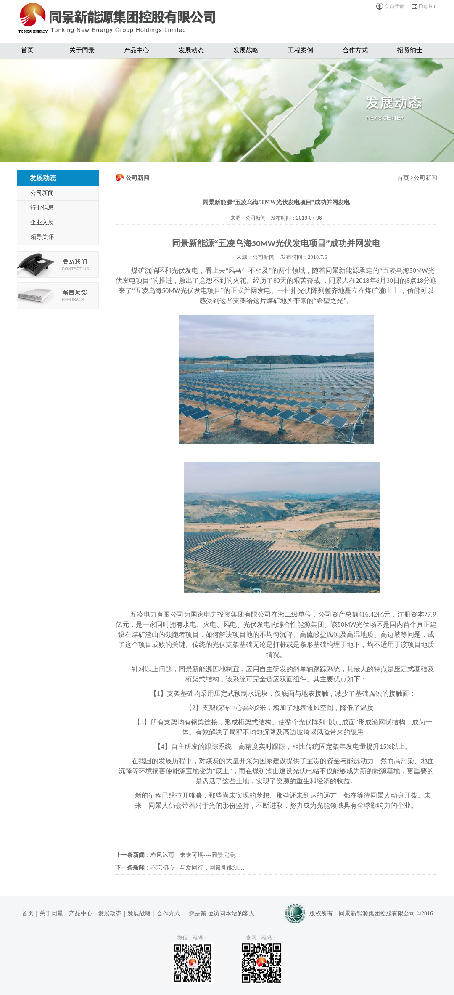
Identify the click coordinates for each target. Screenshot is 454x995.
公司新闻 (42, 193)
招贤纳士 (409, 50)
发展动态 (191, 50)
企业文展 (42, 222)
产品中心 (136, 50)
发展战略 (246, 50)
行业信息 (42, 208)
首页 (27, 50)
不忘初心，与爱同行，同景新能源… (180, 868)
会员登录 (390, 6)
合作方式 (355, 50)
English (422, 6)
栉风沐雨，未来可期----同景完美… (178, 855)
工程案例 (300, 50)
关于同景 (82, 50)
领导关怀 (42, 237)
